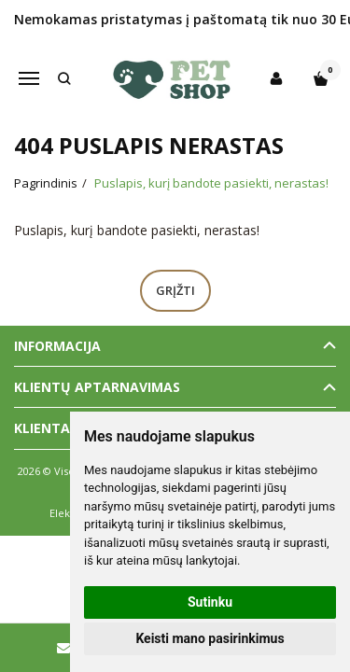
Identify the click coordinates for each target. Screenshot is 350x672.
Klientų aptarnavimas (97, 387)
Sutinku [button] (210, 602)
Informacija (57, 346)
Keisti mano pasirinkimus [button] (209, 638)
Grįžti (175, 290)
